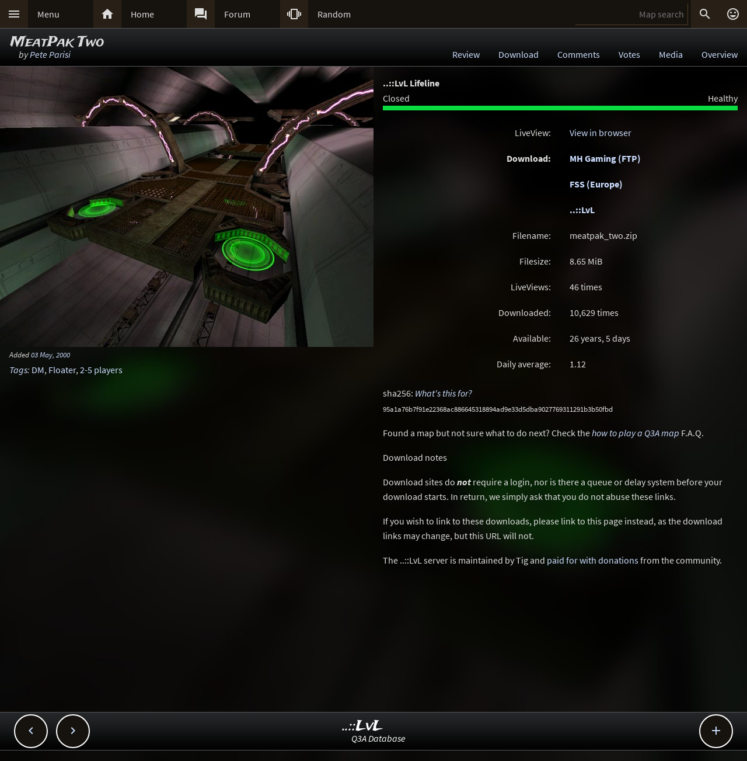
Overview (719, 54)
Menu (48, 14)
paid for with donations (592, 560)
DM (38, 370)
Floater (62, 370)
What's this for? (443, 393)
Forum (237, 14)
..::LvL (582, 210)
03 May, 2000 (50, 354)
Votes (629, 54)
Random (334, 14)
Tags (18, 370)
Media (671, 54)
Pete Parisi (50, 54)
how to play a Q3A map (635, 433)
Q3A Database (378, 738)
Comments (578, 54)
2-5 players (101, 370)
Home (142, 14)
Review (466, 54)
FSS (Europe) (596, 184)
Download (518, 54)
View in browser (600, 132)
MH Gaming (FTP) (605, 158)
